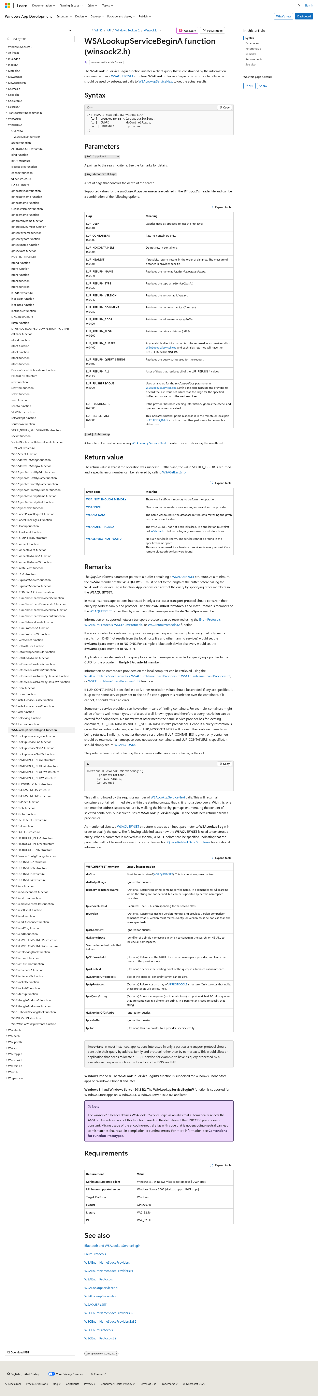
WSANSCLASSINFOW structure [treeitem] (31, 796)
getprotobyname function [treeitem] (27, 221)
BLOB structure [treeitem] (20, 161)
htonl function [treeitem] (20, 275)
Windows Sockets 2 (127, 30)
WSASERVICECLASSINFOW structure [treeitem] (34, 946)
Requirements (253, 59)
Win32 (99, 30)
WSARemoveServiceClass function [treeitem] (32, 904)
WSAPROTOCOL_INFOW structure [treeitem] (32, 844)
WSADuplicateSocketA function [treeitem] (31, 580)
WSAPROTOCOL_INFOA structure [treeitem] (32, 838)
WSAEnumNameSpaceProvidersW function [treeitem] (38, 616)
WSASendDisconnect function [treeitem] (30, 922)
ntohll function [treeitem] (20, 358)
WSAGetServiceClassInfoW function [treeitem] (33, 670)
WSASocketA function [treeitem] (25, 982)
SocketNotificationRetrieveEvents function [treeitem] (37, 442)
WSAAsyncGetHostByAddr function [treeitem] (33, 472)
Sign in (309, 5)
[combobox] (40, 39)
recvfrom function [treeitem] (22, 388)
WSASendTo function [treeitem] (24, 934)
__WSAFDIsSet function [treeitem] (26, 136)
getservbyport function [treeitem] (25, 239)
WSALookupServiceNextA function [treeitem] (32, 748)
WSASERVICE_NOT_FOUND (103, 539)
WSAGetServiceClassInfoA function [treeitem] (33, 664)
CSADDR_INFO (158, 420)
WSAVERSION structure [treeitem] (26, 1018)
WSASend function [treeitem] (23, 916)
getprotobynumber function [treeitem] (28, 227)
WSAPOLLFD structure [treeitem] (25, 832)
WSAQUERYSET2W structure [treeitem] (29, 868)
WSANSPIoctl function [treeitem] (25, 802)
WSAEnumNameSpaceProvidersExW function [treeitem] (39, 610)
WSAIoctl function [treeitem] (22, 712)
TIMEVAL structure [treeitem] (23, 448)
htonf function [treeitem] (20, 268)
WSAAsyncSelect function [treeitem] (27, 508)
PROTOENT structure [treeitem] (24, 376)
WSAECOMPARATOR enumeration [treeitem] (32, 592)
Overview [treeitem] (17, 131)
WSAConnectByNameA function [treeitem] (31, 556)
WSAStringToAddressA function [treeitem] (31, 1000)
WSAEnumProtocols (98, 624)
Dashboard (304, 16)
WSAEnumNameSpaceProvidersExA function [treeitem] (39, 604)
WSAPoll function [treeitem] (22, 826)
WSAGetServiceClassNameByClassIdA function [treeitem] (40, 676)
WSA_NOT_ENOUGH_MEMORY (106, 499)
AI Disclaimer (13, 1384)
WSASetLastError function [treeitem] (27, 964)
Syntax (249, 38)
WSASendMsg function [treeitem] (25, 928)
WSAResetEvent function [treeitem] (26, 910)
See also (250, 64)
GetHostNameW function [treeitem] (27, 209)
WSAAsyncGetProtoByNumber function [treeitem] (36, 490)
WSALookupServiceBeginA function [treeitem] (34, 730)
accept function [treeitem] (21, 143)
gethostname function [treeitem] (25, 203)
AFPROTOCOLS (177, 984)
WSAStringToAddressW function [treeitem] (31, 1006)
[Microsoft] (7, 5)
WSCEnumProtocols (128, 624)
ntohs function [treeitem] (20, 364)
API (109, 30)
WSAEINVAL (94, 507)
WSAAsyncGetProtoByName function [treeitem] (34, 484)
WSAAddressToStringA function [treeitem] (31, 460)
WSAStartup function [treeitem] (24, 994)
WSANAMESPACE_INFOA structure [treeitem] (33, 760)
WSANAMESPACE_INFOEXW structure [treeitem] (35, 772)
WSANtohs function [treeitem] (23, 814)
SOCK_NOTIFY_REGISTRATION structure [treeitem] (36, 430)
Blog (55, 1384)
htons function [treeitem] (20, 287)
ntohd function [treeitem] (20, 340)
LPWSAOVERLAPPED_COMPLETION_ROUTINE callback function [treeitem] (40, 331)
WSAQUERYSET (122, 76)
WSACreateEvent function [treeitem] (27, 568)
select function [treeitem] (20, 394)
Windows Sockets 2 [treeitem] (20, 47)
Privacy (88, 1384)
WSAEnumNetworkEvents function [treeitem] (32, 622)
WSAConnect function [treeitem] (25, 544)
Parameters (252, 43)
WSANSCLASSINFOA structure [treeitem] (30, 790)
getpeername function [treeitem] (25, 215)
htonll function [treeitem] (20, 281)
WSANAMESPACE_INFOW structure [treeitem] (33, 778)
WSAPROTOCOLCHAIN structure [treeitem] (31, 850)
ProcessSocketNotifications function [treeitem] (33, 370)
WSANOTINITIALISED (100, 527)
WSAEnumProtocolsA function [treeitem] (30, 628)
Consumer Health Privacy (116, 1384)
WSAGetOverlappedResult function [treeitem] (33, 652)
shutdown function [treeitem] (23, 424)
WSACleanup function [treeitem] (25, 526)
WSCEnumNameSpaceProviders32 (205, 676)
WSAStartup (158, 531)
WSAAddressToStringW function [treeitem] (31, 466)
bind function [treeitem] (19, 155)
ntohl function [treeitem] (20, 352)
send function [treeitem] (19, 400)
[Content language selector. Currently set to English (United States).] (23, 1374)
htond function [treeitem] (20, 263)
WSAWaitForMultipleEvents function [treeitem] (33, 1024)
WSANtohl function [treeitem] (23, 808)
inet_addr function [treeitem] (22, 298)
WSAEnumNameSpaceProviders (107, 676)
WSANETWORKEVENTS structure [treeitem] (31, 784)
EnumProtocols (210, 619)
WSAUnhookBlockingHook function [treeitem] (33, 1012)
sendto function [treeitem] (21, 406)
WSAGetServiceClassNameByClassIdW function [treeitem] (40, 682)
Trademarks (168, 1384)
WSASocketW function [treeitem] (25, 988)
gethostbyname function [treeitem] (26, 197)
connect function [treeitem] (22, 173)
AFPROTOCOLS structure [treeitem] (27, 149)
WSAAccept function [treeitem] (24, 454)
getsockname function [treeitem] (25, 245)
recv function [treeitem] (19, 382)
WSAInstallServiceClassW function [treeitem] (32, 706)
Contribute (72, 1384)
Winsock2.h (151, 30)
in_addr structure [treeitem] (22, 293)
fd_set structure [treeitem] (21, 179)
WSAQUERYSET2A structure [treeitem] (28, 862)
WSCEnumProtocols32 (164, 624)
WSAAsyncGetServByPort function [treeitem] (32, 502)
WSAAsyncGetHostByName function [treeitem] (34, 478)
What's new (283, 16)
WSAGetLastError (174, 472)
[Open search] (299, 5)
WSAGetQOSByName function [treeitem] (30, 658)
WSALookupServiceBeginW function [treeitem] (33, 736)
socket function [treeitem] (21, 436)
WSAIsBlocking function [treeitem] (26, 718)
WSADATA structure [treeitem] (23, 574)
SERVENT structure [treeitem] (23, 412)
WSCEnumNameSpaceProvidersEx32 (114, 681)
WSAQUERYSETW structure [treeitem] (28, 880)
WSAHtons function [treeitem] (23, 694)
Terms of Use (148, 1384)
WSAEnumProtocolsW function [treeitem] (30, 634)
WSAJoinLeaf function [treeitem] (25, 724)
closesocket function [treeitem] (24, 166)
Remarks (250, 54)
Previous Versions (37, 1384)
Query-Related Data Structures (188, 842)
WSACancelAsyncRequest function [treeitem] (32, 514)
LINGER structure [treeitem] (22, 317)
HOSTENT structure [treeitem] (23, 257)
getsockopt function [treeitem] (24, 251)
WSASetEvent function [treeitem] (25, 958)
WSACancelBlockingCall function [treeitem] (31, 520)
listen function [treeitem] (20, 323)
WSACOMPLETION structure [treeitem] (29, 538)
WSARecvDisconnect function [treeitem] (29, 892)
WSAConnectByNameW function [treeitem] (31, 562)
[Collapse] (69, 30)
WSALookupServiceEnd (100, 1287)
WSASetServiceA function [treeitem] (27, 970)
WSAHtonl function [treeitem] (23, 688)
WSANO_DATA (95, 515)
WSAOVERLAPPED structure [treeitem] (29, 820)
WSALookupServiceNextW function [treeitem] (33, 754)
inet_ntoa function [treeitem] (22, 305)
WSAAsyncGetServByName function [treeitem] (33, 496)
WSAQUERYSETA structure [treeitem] (28, 874)
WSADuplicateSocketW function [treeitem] (31, 586)
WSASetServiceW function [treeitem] (27, 976)
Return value (253, 48)
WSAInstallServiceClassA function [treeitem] (32, 700)
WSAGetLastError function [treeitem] (27, 646)
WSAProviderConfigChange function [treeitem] (34, 856)
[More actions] (230, 30)
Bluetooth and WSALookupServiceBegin (112, 1245)
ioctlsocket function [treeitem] (23, 311)
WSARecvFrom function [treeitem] (26, 898)
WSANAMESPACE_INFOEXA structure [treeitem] (34, 766)
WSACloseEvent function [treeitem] (26, 532)
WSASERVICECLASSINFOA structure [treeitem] (34, 940)
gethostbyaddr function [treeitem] (26, 191)
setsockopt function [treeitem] (23, 418)
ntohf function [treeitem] (20, 346)
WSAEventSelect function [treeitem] (27, 640)
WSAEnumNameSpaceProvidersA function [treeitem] (37, 598)
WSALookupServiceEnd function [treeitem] (31, 742)
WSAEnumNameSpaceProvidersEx (155, 676)
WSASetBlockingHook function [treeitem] (30, 952)
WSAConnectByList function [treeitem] (28, 550)
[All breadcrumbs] (87, 30)
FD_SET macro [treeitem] (20, 185)
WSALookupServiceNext (156, 81)
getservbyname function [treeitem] (26, 233)
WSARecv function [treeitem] (22, 886)
